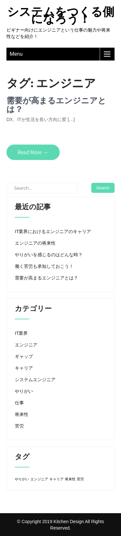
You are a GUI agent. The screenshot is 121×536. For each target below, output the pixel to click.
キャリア (24, 368)
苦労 (19, 425)
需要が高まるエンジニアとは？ (56, 105)
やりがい (24, 391)
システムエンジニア (35, 379)
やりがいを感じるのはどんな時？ (49, 254)
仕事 (19, 402)
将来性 (21, 414)
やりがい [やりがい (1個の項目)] (22, 479)
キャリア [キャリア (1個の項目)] (56, 479)
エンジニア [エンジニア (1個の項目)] (39, 479)
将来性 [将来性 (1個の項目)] (70, 479)
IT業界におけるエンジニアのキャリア (53, 231)
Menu (16, 54)
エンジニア (26, 344)
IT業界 (21, 333)
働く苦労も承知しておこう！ (44, 266)
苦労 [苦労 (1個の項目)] (80, 479)
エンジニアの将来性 (35, 243)
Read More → (33, 152)
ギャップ (24, 356)
